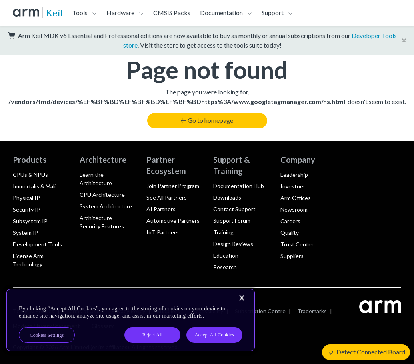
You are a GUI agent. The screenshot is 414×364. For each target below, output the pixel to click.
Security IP (26, 209)
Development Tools (37, 244)
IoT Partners (162, 232)
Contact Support (234, 209)
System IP (25, 232)
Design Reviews (233, 243)
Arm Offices (295, 197)
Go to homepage (207, 120)
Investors (292, 186)
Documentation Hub (238, 185)
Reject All (152, 335)
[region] (130, 320)
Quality (289, 232)
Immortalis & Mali (34, 186)
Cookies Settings (47, 335)
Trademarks (312, 311)
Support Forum (231, 220)
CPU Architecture (102, 194)
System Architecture (106, 206)
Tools (80, 12)
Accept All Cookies (214, 335)
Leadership (294, 174)
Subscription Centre (260, 311)
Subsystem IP (30, 221)
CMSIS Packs (171, 12)
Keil (54, 12)
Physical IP (26, 197)
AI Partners (161, 209)
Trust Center (297, 244)
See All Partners (166, 197)
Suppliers (292, 255)
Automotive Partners (173, 220)
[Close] (241, 298)
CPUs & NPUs (30, 174)
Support (273, 12)
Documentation (221, 12)
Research (225, 267)
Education (225, 255)
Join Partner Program (172, 185)
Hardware (120, 12)
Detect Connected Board (366, 352)
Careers (290, 221)
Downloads (227, 197)
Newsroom (294, 209)
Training (223, 232)
